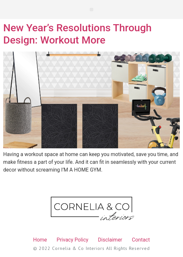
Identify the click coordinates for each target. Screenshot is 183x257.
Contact (141, 240)
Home (40, 240)
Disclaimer (110, 240)
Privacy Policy (72, 240)
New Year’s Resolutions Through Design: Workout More (77, 34)
